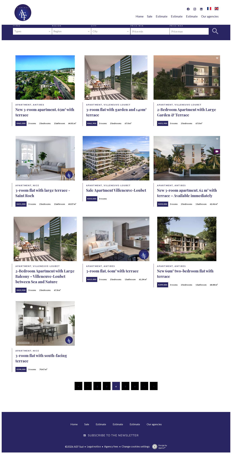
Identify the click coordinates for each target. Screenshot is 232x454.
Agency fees (111, 446)
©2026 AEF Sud (74, 446)
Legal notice (94, 446)
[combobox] (32, 31)
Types (16, 26)
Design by (159, 446)
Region (56, 26)
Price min (137, 26)
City (94, 26)
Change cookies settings (136, 446)
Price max (176, 26)
